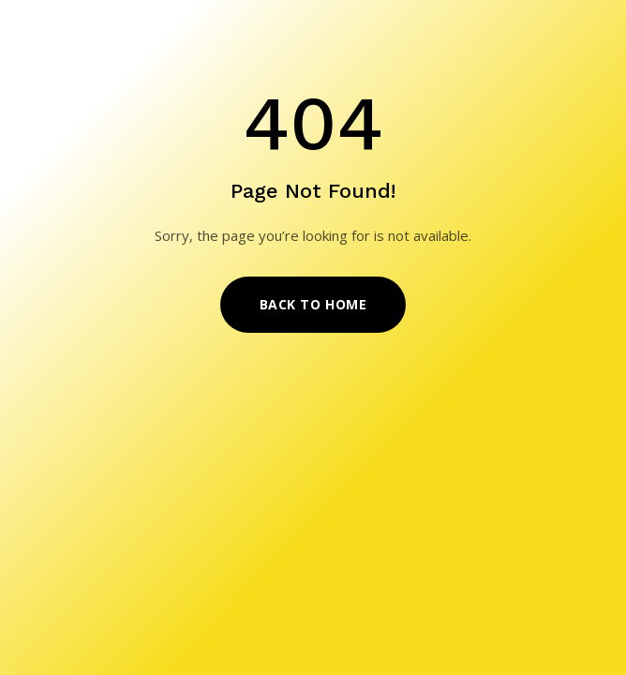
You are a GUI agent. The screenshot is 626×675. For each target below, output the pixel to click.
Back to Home (313, 304)
